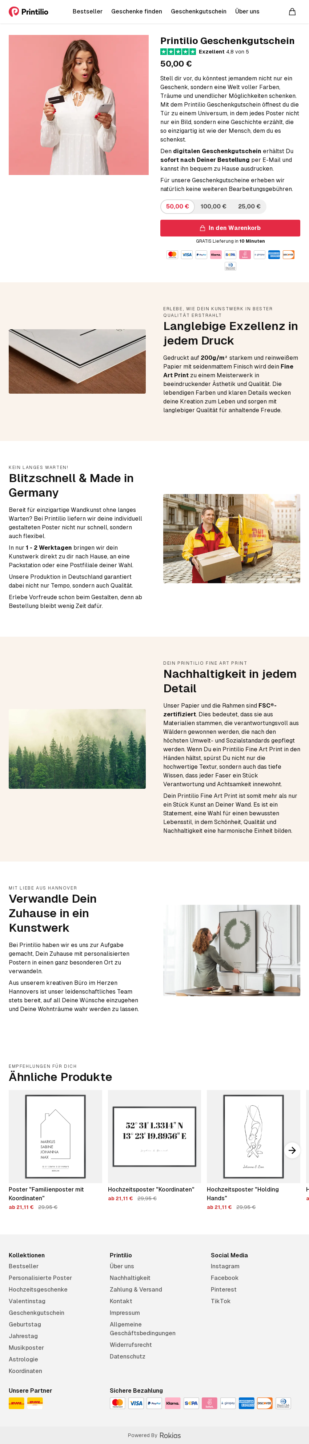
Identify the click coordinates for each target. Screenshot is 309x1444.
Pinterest (224, 1289)
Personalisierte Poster (40, 1277)
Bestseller (24, 1266)
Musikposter (26, 1347)
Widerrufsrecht (131, 1344)
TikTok (221, 1301)
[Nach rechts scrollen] (292, 1150)
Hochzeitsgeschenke (38, 1289)
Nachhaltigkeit (130, 1277)
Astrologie (23, 1359)
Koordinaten (25, 1371)
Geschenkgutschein (36, 1312)
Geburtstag (25, 1324)
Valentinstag (27, 1301)
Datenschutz (127, 1356)
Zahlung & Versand (136, 1289)
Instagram (225, 1266)
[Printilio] (28, 12)
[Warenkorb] (292, 12)
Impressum (125, 1312)
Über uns (122, 1266)
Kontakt (121, 1301)
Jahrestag (23, 1336)
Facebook (225, 1277)
